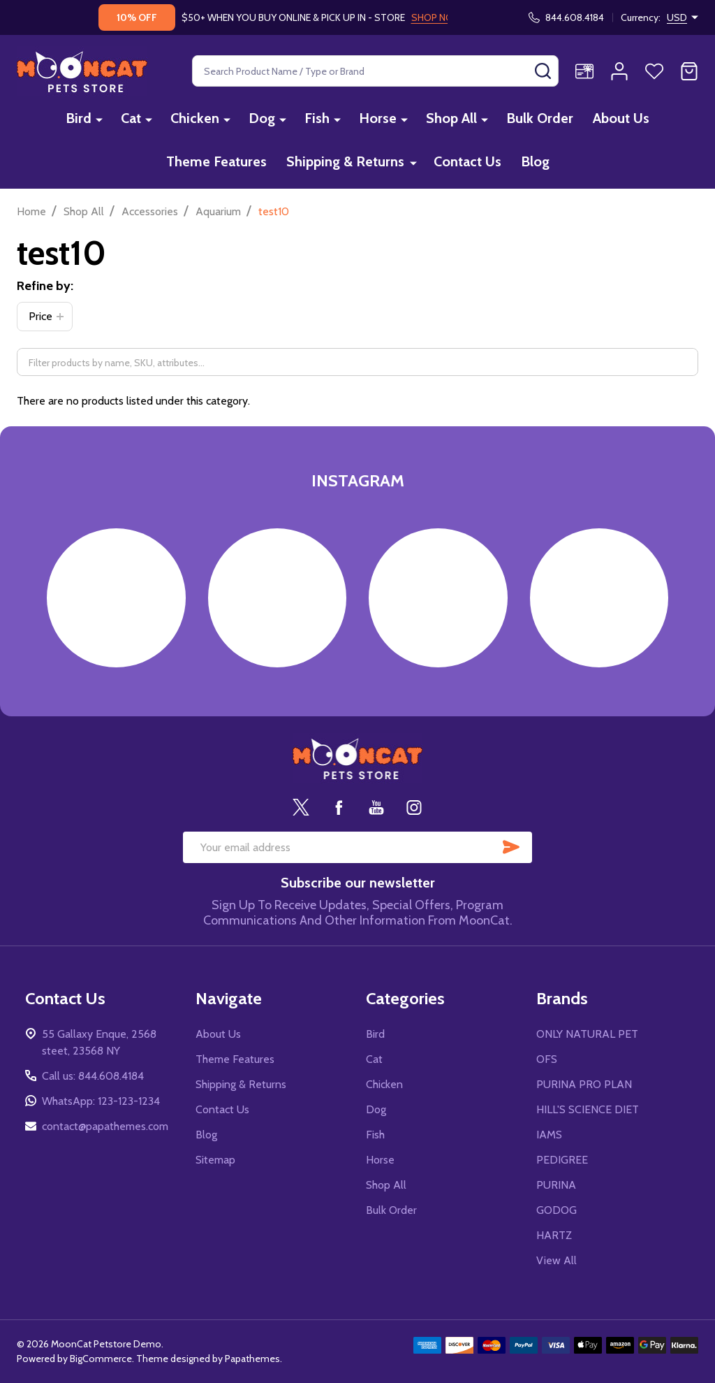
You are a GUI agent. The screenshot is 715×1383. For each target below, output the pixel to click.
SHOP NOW (436, 17)
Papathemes (252, 1358)
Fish (317, 118)
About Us (621, 118)
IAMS (549, 1134)
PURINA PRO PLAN (584, 1084)
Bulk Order (539, 118)
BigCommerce (101, 1358)
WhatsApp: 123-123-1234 (101, 1101)
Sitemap (215, 1159)
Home (31, 211)
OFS (546, 1059)
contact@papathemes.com (105, 1126)
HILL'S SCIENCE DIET (587, 1109)
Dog (262, 118)
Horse (378, 118)
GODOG (556, 1210)
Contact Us (467, 161)
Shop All (451, 118)
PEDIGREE (562, 1159)
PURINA (556, 1185)
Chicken (194, 118)
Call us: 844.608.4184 (93, 1075)
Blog (535, 161)
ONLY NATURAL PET (587, 1034)
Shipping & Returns (345, 161)
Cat (131, 118)
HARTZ (554, 1235)
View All (556, 1260)
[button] (45, 316)
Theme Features (216, 161)
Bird (78, 118)
